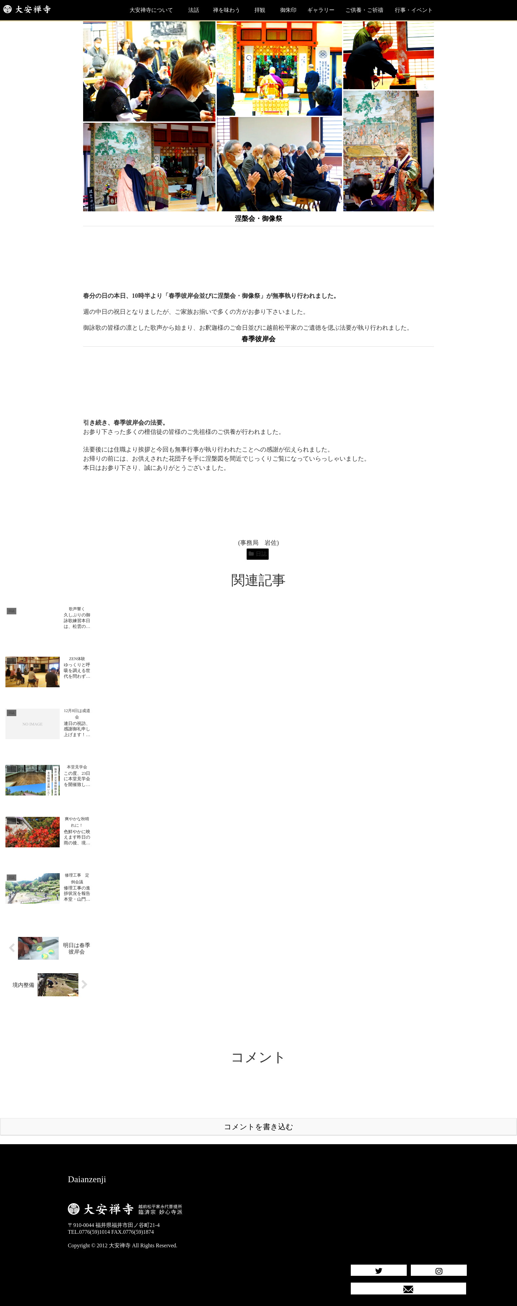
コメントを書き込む (258, 1113)
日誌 (258, 554)
